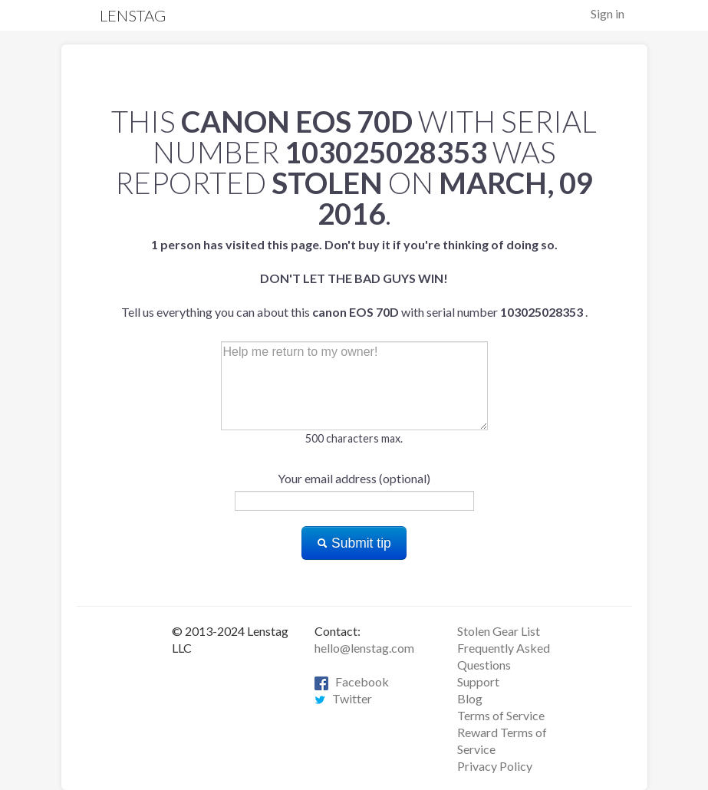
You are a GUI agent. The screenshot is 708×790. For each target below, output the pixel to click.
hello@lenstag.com (364, 647)
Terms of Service (501, 715)
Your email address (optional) (354, 478)
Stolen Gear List (498, 631)
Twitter (343, 698)
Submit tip (354, 543)
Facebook (351, 681)
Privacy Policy (494, 766)
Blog (469, 698)
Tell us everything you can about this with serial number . (354, 278)
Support (478, 681)
